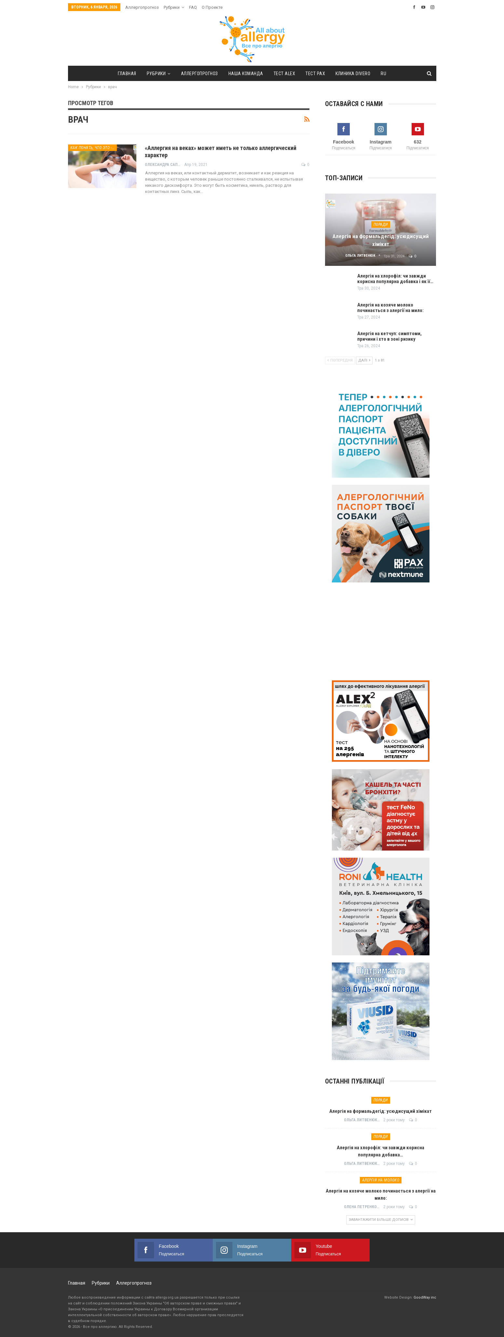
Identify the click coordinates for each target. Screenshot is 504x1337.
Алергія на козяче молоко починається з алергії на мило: (390, 307)
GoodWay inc (425, 1297)
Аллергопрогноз (142, 7)
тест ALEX (285, 73)
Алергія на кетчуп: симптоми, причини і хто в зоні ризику (389, 336)
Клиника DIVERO (355, 73)
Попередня (340, 360)
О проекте (212, 7)
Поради (381, 224)
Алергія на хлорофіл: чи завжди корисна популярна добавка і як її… (395, 278)
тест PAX (317, 73)
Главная (124, 73)
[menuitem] (387, 73)
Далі (364, 360)
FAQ (193, 7)
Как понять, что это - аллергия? (93, 147)
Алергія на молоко (381, 1180)
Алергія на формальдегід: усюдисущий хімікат (380, 1111)
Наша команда (245, 73)
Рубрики (172, 7)
